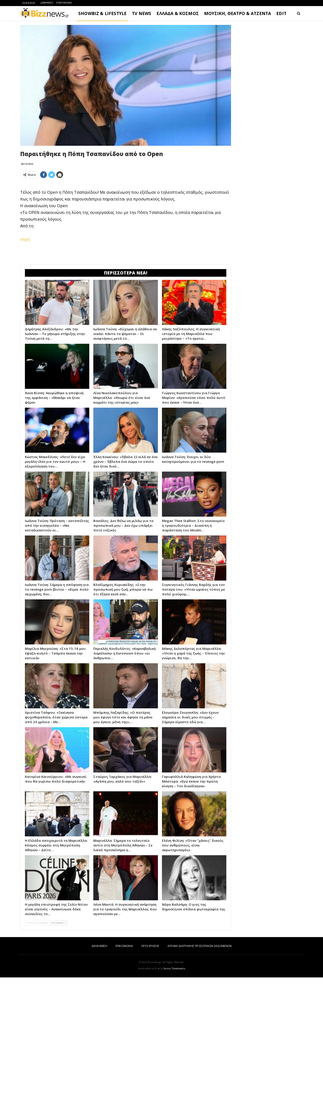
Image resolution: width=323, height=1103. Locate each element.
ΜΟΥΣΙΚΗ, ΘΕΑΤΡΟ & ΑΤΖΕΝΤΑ (237, 13)
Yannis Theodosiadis (174, 1094)
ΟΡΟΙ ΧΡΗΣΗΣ (150, 1071)
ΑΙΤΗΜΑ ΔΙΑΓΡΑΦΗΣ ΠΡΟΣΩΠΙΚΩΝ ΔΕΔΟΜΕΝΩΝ (200, 1071)
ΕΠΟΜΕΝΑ (58, 1048)
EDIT (281, 13)
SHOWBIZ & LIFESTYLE (102, 13)
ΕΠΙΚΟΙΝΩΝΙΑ (64, 2)
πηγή (25, 302)
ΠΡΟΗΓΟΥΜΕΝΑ (37, 1048)
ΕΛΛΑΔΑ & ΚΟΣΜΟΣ (178, 13)
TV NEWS (141, 13)
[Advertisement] (125, 213)
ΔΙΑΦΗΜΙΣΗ (46, 2)
